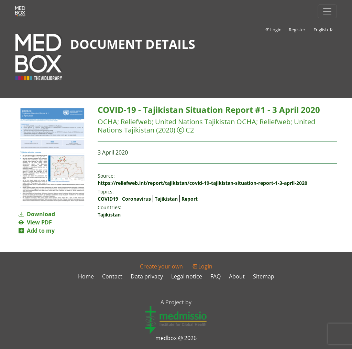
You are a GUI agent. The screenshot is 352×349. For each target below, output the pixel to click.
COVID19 (108, 198)
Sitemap (263, 276)
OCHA (107, 121)
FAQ (215, 276)
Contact (112, 276)
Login (273, 30)
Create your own (161, 266)
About (237, 276)
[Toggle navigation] (327, 11)
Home (86, 276)
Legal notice (186, 276)
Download (37, 214)
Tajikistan (166, 198)
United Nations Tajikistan (195, 121)
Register (297, 30)
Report (190, 198)
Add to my (37, 230)
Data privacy (147, 276)
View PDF (35, 222)
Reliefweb (136, 121)
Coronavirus (136, 198)
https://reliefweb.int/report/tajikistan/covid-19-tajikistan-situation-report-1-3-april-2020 (202, 183)
